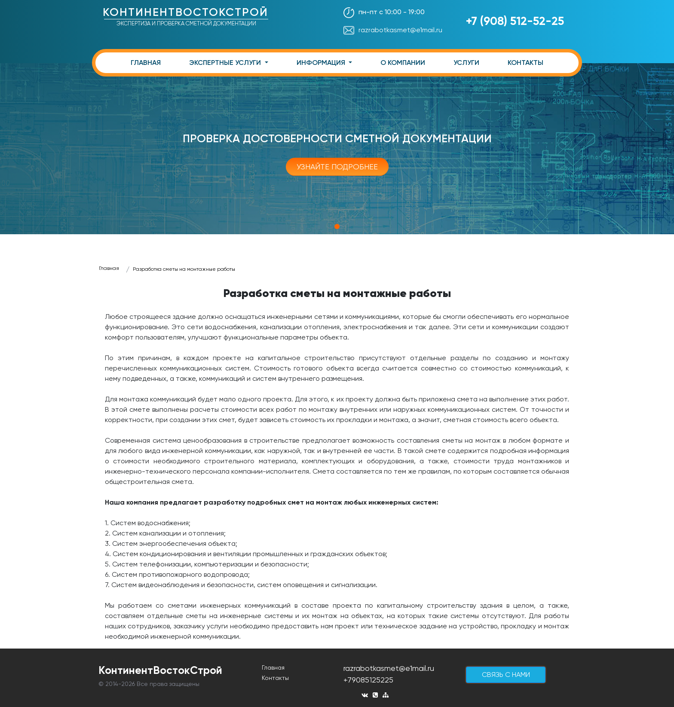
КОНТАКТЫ (525, 62)
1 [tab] (337, 226)
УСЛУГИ (466, 62)
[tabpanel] (337, 148)
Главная (109, 268)
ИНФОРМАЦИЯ (322, 62)
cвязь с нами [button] (506, 674)
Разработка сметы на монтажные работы (184, 269)
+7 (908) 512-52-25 (515, 21)
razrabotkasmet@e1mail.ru (392, 30)
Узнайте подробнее (337, 166)
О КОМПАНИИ (402, 62)
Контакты (275, 677)
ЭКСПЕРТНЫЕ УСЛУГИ (226, 62)
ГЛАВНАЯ (146, 62)
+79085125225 (368, 679)
